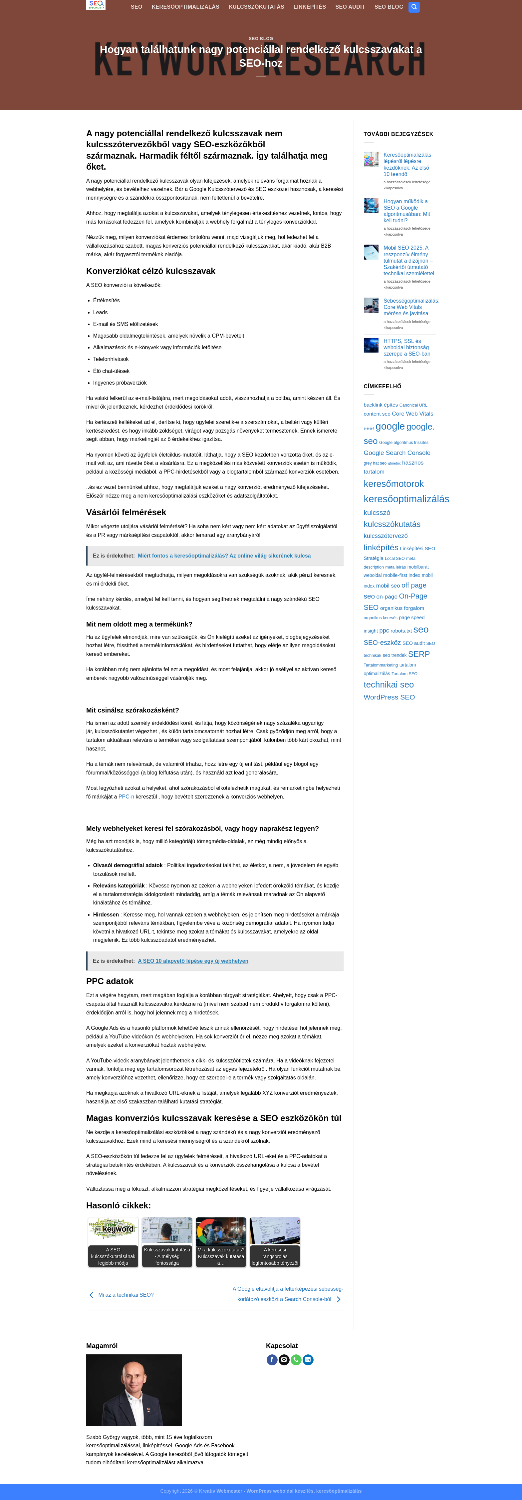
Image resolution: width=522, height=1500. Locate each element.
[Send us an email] (284, 1360)
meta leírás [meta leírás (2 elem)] (395, 567)
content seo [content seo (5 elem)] (377, 414)
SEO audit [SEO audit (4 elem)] (413, 643)
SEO (136, 7)
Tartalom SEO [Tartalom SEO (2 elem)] (404, 674)
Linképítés (310, 7)
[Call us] (296, 1360)
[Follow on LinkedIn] (308, 1360)
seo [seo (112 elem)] (421, 629)
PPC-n (126, 796)
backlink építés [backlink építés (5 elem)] (381, 405)
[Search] (414, 7)
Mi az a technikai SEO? (120, 1295)
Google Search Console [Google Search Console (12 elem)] (397, 452)
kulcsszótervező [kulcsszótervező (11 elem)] (386, 535)
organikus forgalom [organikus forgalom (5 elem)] (402, 608)
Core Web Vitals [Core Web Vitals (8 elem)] (412, 413)
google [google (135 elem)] (390, 426)
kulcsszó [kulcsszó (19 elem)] (377, 512)
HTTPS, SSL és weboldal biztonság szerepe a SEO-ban (407, 347)
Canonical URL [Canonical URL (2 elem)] (413, 405)
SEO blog (389, 7)
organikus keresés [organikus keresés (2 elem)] (380, 618)
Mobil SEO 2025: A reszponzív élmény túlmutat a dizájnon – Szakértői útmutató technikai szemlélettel (409, 260)
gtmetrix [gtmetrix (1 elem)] (394, 463)
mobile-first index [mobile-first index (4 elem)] (401, 575)
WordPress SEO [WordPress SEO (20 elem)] (389, 697)
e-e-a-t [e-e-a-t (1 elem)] (369, 428)
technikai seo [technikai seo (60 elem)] (389, 684)
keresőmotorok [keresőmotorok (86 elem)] (394, 484)
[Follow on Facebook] (272, 1360)
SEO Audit (350, 7)
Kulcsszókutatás (256, 7)
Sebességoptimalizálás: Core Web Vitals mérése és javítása (411, 307)
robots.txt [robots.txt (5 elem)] (401, 631)
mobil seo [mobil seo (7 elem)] (388, 586)
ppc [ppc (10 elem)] (384, 630)
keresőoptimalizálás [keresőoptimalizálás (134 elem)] (407, 498)
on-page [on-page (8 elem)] (387, 596)
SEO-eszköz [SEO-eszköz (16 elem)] (382, 642)
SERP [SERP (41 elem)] (419, 654)
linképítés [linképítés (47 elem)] (381, 547)
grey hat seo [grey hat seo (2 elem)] (375, 463)
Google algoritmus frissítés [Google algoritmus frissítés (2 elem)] (403, 442)
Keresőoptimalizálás (185, 7)
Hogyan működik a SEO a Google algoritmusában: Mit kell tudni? (407, 211)
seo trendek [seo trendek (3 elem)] (395, 655)
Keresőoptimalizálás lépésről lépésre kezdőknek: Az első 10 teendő (407, 164)
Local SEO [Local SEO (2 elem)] (395, 558)
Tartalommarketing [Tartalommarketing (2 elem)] (381, 665)
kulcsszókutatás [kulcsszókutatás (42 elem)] (392, 524)
